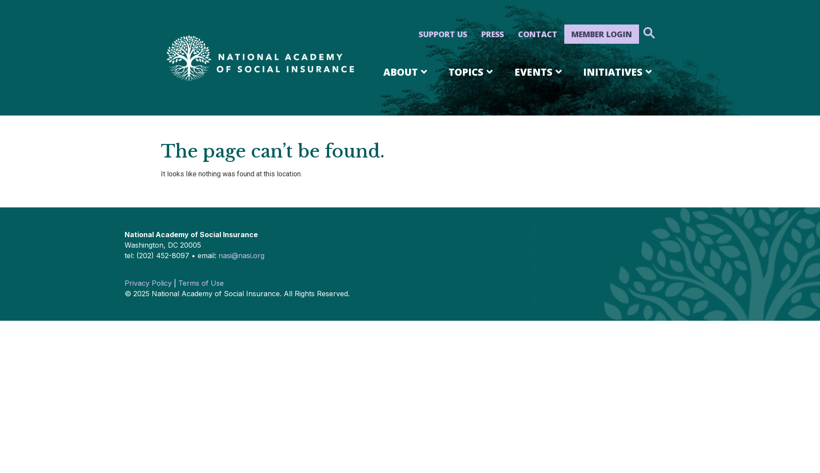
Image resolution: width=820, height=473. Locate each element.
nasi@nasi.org (241, 255)
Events (539, 72)
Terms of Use (201, 283)
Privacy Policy (148, 283)
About (406, 72)
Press (492, 34)
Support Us (443, 34)
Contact (537, 34)
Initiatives (619, 72)
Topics (472, 72)
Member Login (601, 34)
